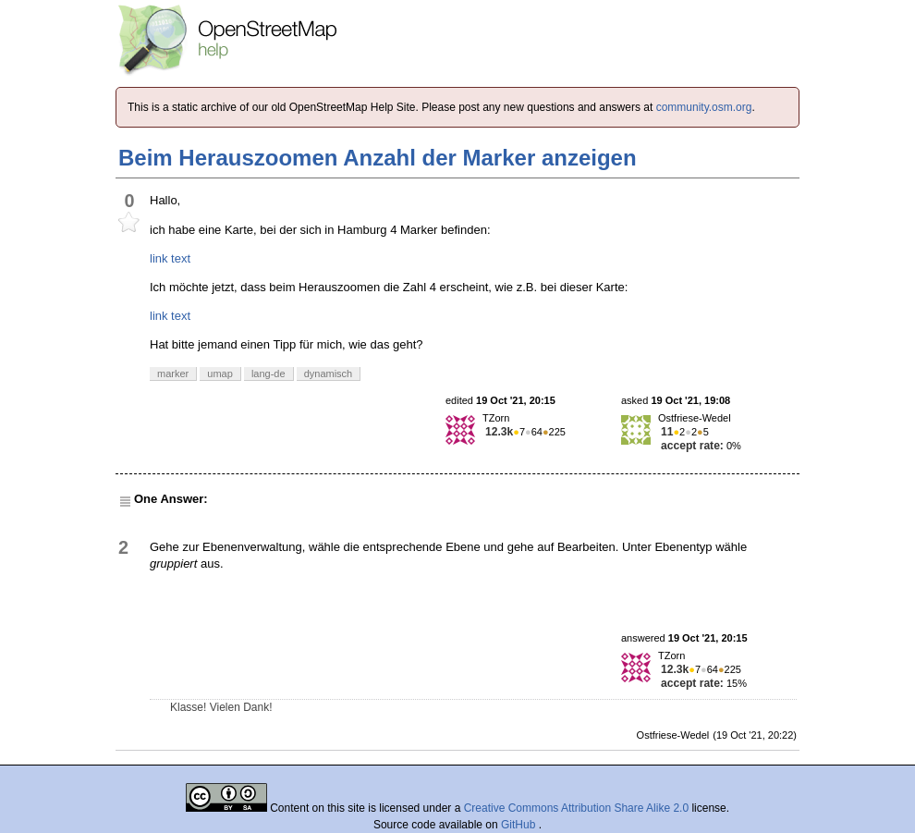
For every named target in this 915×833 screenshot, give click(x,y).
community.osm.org (704, 107)
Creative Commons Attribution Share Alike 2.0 (576, 808)
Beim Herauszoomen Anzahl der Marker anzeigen (377, 157)
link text (170, 258)
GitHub (520, 824)
